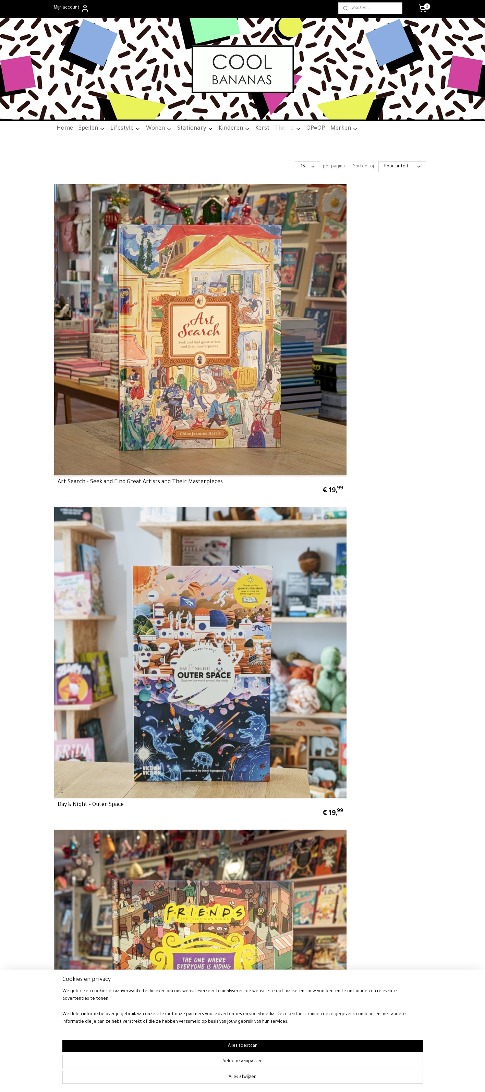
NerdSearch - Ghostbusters (380, 279)
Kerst (262, 129)
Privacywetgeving (73, 757)
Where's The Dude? (370, 639)
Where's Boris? (268, 639)
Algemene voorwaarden (80, 742)
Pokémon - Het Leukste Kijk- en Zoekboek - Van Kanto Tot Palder (97, 393)
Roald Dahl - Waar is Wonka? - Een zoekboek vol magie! (286, 396)
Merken (344, 129)
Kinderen (234, 129)
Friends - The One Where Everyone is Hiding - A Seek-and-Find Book (285, 273)
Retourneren (69, 750)
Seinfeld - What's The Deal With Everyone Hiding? (385, 396)
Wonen (159, 129)
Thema (288, 129)
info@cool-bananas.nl (393, 735)
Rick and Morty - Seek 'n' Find (190, 399)
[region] (197, 1065)
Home (65, 129)
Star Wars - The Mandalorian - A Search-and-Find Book (194, 516)
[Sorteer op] (402, 167)
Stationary (195, 129)
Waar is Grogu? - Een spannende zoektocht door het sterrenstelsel (98, 633)
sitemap (261, 882)
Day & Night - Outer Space (186, 279)
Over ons (65, 735)
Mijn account (71, 8)
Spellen (91, 129)
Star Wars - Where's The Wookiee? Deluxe (376, 516)
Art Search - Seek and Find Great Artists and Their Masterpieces (91, 273)
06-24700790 (393, 742)
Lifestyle (125, 129)
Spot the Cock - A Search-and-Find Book (95, 516)
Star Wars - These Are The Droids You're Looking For (283, 516)
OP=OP (315, 129)
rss (273, 882)
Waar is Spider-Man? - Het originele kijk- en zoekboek (188, 636)
